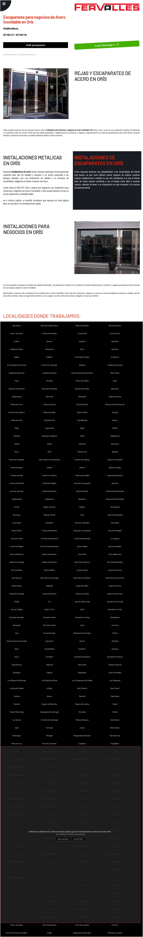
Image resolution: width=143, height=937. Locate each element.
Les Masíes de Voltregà (17, 680)
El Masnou (115, 357)
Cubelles (82, 341)
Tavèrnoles (115, 696)
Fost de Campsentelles (49, 546)
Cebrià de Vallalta (49, 483)
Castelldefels (49, 649)
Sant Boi (115, 483)
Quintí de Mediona (49, 554)
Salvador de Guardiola (82, 530)
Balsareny (115, 389)
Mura (17, 452)
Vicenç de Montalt (17, 483)
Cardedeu (16, 672)
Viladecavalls (17, 499)
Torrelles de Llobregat (49, 720)
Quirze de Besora (16, 554)
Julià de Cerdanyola (115, 515)
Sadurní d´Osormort (115, 594)
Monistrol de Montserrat (114, 404)
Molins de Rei (82, 412)
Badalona (82, 499)
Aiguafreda (49, 428)
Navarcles (115, 444)
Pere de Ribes (16, 570)
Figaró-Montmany (17, 712)
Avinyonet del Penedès (115, 499)
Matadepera (115, 617)
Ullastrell (49, 665)
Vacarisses (49, 349)
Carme (82, 641)
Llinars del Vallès (114, 672)
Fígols (115, 704)
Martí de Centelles (49, 743)
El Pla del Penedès (82, 357)
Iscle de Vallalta (17, 609)
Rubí (49, 452)
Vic (49, 601)
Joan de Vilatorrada (82, 601)
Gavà (115, 381)
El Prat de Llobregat (49, 365)
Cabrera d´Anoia (49, 404)
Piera (17, 381)
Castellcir (82, 649)
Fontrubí (49, 728)
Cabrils (115, 428)
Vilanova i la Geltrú (49, 475)
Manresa (82, 444)
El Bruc (16, 341)
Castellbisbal (82, 420)
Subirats (115, 349)
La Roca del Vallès (17, 688)
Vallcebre (115, 341)
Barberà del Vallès (82, 389)
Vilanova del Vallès (82, 475)
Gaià (16, 728)
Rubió (49, 444)
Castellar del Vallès (16, 617)
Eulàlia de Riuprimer (17, 373)
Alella (17, 428)
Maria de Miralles (82, 325)
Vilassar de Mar (49, 515)
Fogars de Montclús (49, 704)
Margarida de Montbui (82, 735)
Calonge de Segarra (49, 436)
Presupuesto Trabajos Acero (10, 54)
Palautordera (17, 586)
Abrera (49, 696)
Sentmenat (115, 720)
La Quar (49, 688)
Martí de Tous (16, 743)
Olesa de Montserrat (17, 389)
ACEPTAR (78, 839)
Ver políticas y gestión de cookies (70, 834)
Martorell (49, 396)
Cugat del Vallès (82, 586)
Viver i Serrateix (16, 333)
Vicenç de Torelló (82, 594)
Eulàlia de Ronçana (115, 365)
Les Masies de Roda (49, 680)
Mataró (82, 467)
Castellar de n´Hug (82, 617)
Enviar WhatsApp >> (107, 45)
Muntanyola (114, 507)
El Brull (115, 712)
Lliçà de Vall (82, 333)
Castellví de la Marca (115, 657)
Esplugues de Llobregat (49, 712)
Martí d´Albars (49, 570)
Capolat (49, 672)
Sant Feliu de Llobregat (49, 578)
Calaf (82, 609)
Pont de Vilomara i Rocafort (16, 933)
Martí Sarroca (115, 735)
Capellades (82, 672)
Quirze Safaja (82, 546)
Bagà (82, 428)
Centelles (49, 657)
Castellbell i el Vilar (115, 609)
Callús (82, 436)
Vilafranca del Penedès (115, 491)
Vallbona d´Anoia (16, 349)
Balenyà (82, 365)
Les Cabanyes (115, 680)
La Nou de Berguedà (82, 538)
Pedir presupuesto (35, 45)
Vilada (16, 601)
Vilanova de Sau (115, 396)
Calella (16, 444)
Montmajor (16, 735)
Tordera (17, 696)
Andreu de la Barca (82, 459)
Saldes (16, 357)
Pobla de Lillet (16, 420)
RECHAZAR (63, 839)
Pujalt (49, 933)
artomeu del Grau (16, 491)
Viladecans (49, 499)
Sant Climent (82, 688)
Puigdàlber (115, 743)
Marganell (82, 396)
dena (17, 649)
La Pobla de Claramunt (49, 538)
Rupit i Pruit (49, 609)
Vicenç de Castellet (49, 530)
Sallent (49, 467)
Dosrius (49, 341)
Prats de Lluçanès (82, 925)
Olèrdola (115, 641)
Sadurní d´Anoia (115, 586)
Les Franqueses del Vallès (82, 680)
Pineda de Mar (49, 420)
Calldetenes (115, 436)
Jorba (82, 728)
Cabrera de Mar (82, 491)
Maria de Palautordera (49, 325)
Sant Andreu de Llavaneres (49, 459)
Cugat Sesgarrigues (115, 475)
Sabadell (49, 586)
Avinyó (16, 507)
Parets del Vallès (82, 381)
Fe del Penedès (49, 633)
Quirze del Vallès (115, 546)
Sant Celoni (114, 688)
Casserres (49, 641)
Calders (82, 507)
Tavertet (82, 696)
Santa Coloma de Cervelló (17, 641)
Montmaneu (115, 728)
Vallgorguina (17, 396)
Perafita (49, 381)
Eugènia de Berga (49, 373)
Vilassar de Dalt (17, 475)
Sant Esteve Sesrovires (115, 578)
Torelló (115, 633)
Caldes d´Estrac (49, 507)
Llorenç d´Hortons (115, 570)
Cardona (115, 649)
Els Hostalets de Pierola (16, 365)
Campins (16, 436)
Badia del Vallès (115, 467)
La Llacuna (17, 720)
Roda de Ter (82, 452)
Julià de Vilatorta (115, 665)
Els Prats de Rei (49, 625)
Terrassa (115, 625)
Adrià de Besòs (17, 467)
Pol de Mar (82, 554)
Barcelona (17, 325)
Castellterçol (17, 665)
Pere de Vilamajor (115, 530)
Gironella (82, 712)
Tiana (82, 625)
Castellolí (82, 743)
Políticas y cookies (115, 933)
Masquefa (16, 625)
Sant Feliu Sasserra (82, 562)
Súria (82, 349)
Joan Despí (16, 523)
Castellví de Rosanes (82, 657)
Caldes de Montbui (49, 562)
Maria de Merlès (115, 325)
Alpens (115, 420)
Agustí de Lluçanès (114, 459)
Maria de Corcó (17, 404)
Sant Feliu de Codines (82, 578)
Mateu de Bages (16, 925)
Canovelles (115, 523)
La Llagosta (114, 538)
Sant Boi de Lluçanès (82, 483)
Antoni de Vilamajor (16, 459)
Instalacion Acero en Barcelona (26, 54)
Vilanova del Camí (49, 491)
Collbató (49, 357)
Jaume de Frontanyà (115, 601)
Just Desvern (16, 578)
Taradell (17, 704)
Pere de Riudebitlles (115, 562)
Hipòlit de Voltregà (16, 562)
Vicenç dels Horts (49, 594)
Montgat (49, 735)
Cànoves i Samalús (82, 523)
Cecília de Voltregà (16, 594)
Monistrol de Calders (17, 412)
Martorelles (114, 373)
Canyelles (49, 523)
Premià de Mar (82, 404)
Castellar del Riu (49, 617)
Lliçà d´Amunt (115, 333)
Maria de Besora (82, 720)
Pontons (115, 925)
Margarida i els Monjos (82, 633)
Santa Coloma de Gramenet (82, 373)
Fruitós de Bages (16, 546)
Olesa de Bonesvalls (49, 389)
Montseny (16, 515)
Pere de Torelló (17, 538)
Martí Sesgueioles (49, 925)
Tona (82, 515)
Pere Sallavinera (115, 554)
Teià (16, 633)
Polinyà (115, 412)
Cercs (16, 657)
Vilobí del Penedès (49, 333)
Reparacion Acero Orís (82, 933)
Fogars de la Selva (82, 704)
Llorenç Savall (82, 570)
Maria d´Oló (82, 665)
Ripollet (115, 452)
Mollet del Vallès (49, 412)
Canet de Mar (17, 530)
